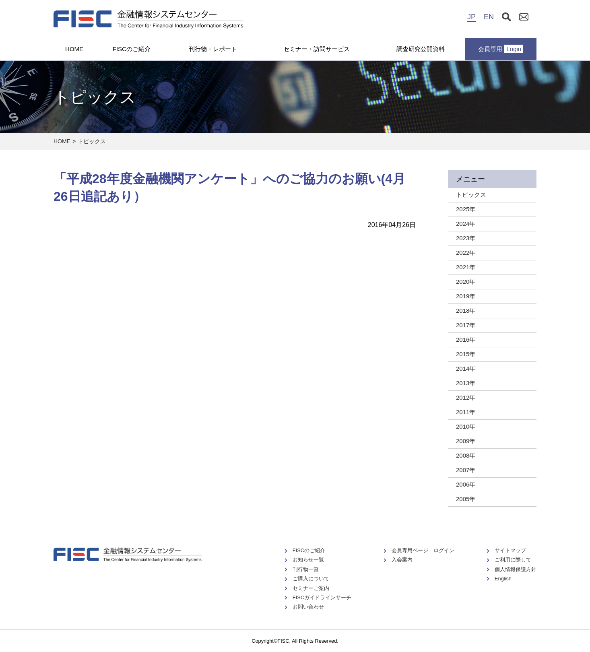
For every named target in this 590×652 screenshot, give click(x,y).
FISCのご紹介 (132, 48)
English (503, 579)
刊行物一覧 (306, 569)
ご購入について (311, 579)
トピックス (92, 141)
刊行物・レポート (213, 48)
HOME (74, 48)
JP (471, 17)
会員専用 (500, 49)
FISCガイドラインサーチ (322, 597)
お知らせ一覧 (308, 560)
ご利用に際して (513, 560)
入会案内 (402, 560)
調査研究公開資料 (420, 48)
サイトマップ (510, 550)
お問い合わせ (308, 607)
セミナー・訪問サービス (316, 48)
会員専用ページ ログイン (423, 550)
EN (489, 17)
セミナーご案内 (311, 588)
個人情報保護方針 (515, 569)
